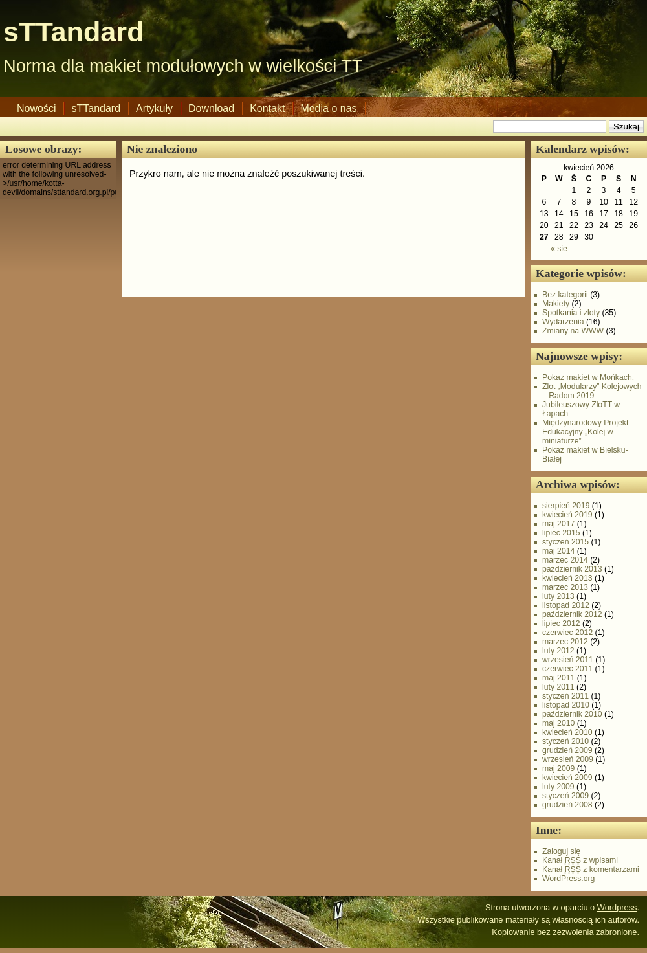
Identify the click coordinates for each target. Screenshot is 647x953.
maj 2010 (558, 723)
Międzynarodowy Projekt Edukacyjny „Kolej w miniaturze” (585, 431)
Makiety (555, 303)
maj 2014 (558, 550)
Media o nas (328, 108)
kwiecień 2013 (567, 578)
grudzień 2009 (567, 750)
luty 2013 (558, 596)
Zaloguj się (561, 851)
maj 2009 (558, 768)
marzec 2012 (565, 641)
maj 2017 (558, 523)
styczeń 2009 (565, 795)
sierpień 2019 (565, 505)
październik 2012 (572, 614)
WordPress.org (568, 878)
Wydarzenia (563, 321)
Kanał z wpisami (580, 860)
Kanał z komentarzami (590, 869)
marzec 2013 (565, 587)
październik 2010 (572, 714)
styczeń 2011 (565, 696)
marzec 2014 (565, 560)
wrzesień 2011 (567, 659)
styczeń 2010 (565, 741)
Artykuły (154, 108)
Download (211, 108)
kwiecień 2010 (567, 732)
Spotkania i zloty (571, 312)
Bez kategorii (565, 294)
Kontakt (267, 108)
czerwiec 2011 (567, 668)
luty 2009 (558, 786)
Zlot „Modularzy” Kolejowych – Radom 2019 (592, 391)
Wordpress (617, 907)
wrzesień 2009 (567, 759)
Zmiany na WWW (573, 330)
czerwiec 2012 (567, 632)
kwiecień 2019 (567, 514)
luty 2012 (558, 650)
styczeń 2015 (565, 541)
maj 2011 (558, 677)
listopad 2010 (565, 705)
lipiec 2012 (561, 623)
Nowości (36, 108)
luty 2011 (558, 686)
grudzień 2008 (567, 804)
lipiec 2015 (561, 532)
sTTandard (73, 31)
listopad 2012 (565, 605)
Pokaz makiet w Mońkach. (588, 377)
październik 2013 (572, 569)
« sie (559, 248)
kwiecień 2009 (567, 777)
